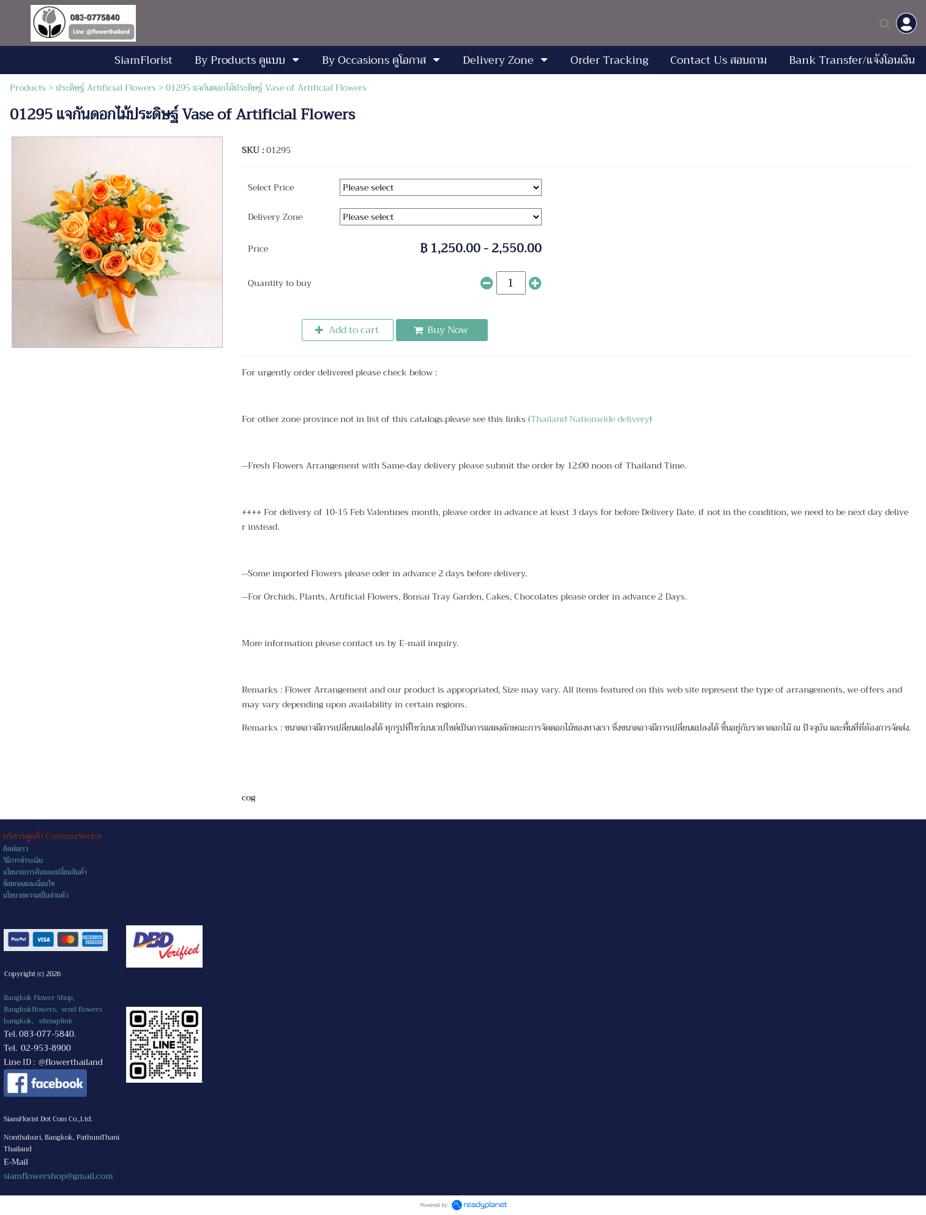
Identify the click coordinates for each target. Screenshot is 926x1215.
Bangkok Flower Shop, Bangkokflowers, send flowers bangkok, (53, 1009)
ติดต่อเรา (15, 849)
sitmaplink (56, 1021)
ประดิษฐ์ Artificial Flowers (106, 87)
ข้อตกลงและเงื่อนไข (28, 884)
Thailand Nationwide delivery (590, 419)
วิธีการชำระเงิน (23, 861)
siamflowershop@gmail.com (58, 1176)
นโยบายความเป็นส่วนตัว (35, 895)
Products (28, 87)
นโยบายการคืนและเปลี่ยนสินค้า (45, 872)
